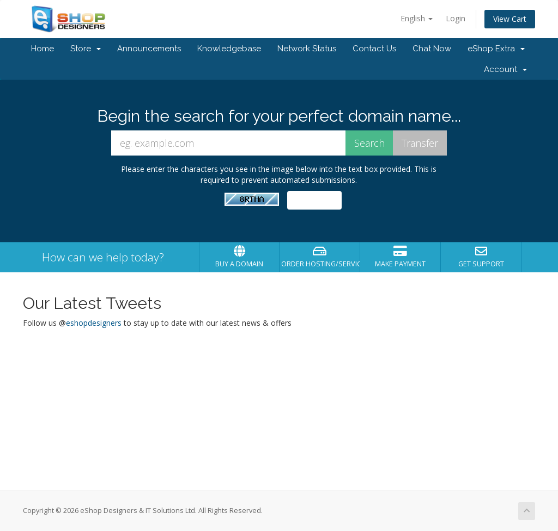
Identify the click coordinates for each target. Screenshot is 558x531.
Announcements (149, 48)
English (417, 18)
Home (42, 48)
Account (505, 69)
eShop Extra (496, 48)
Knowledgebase (229, 48)
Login (455, 18)
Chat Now (432, 48)
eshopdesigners (94, 323)
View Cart (509, 19)
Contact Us (374, 48)
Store (85, 48)
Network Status (306, 48)
